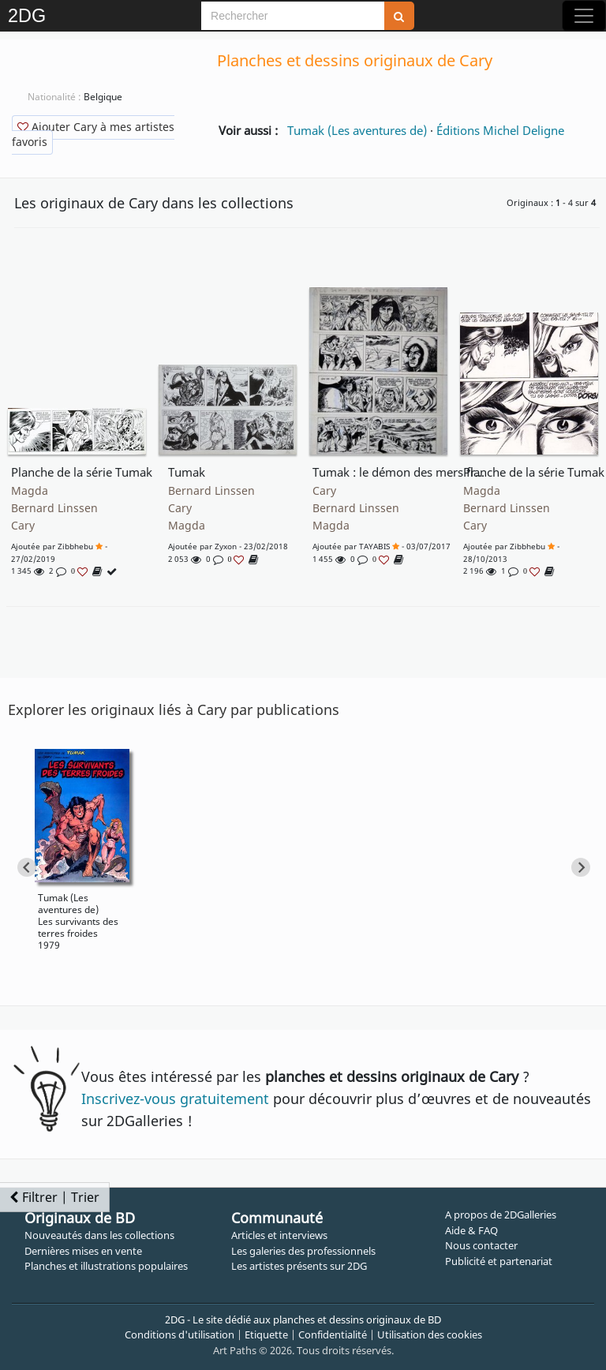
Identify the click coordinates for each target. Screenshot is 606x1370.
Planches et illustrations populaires (106, 1266)
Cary (23, 525)
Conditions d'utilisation (179, 1334)
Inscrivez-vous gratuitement (175, 1098)
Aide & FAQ (471, 1230)
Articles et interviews (279, 1235)
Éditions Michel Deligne (500, 130)
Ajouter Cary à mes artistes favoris (93, 134)
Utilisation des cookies (429, 1334)
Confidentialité (332, 1334)
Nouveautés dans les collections (99, 1235)
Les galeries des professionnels (303, 1251)
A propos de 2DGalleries (500, 1214)
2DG (27, 16)
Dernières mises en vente (83, 1251)
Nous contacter (481, 1245)
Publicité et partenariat (498, 1261)
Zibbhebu (75, 546)
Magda (29, 491)
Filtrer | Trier (54, 1197)
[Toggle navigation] (584, 16)
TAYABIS (374, 546)
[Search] (292, 16)
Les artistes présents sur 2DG (299, 1266)
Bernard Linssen (54, 508)
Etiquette (266, 1334)
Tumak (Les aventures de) (357, 130)
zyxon (226, 546)
